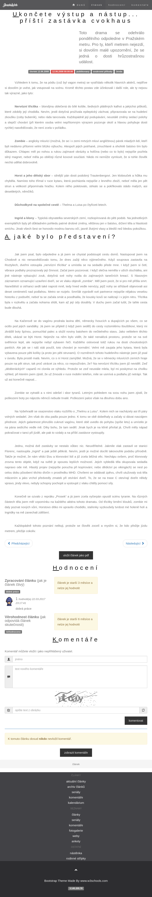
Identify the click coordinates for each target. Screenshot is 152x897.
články (76, 814)
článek (97, 5)
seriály (76, 792)
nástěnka (76, 853)
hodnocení (117, 5)
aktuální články (76, 781)
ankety (76, 841)
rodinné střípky (76, 858)
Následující (135, 543)
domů (79, 5)
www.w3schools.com (94, 880)
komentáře (140, 5)
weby (75, 836)
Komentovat (136, 720)
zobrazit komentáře (76, 752)
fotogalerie (76, 830)
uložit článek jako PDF (76, 555)
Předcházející (18, 543)
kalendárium (76, 802)
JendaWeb (10, 5)
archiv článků (76, 786)
